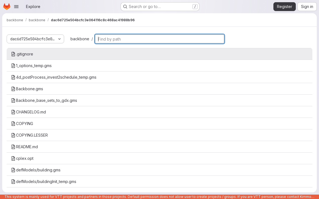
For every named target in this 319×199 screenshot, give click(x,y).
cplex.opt (22, 158)
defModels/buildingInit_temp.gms (43, 181)
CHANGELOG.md (28, 112)
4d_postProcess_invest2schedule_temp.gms (53, 77)
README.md (24, 146)
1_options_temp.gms (31, 65)
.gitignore (22, 54)
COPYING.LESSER (29, 135)
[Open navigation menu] (16, 6)
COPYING (22, 123)
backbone (79, 38)
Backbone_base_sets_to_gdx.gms (44, 100)
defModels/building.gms (36, 170)
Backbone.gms (27, 88)
